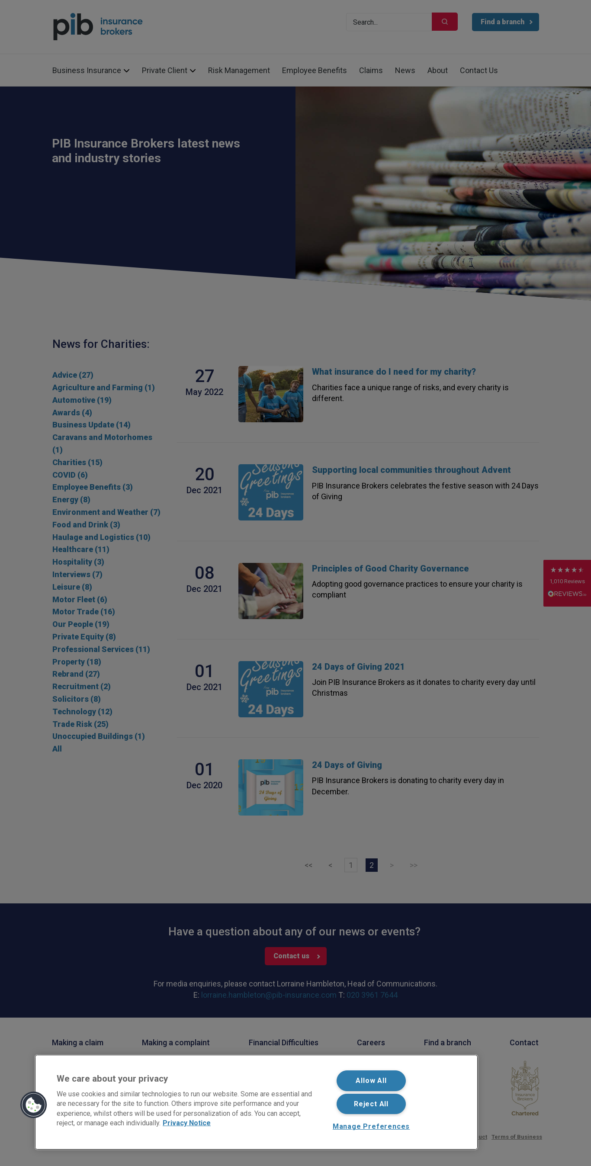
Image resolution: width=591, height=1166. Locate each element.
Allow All (371, 1080)
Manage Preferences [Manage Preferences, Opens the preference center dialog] (371, 1126)
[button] (34, 1105)
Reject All (371, 1104)
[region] (256, 1102)
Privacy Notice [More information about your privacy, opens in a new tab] (187, 1123)
